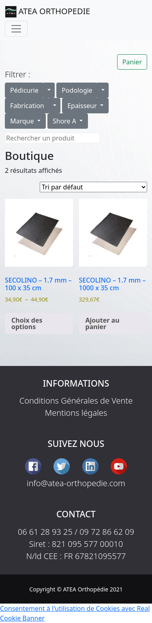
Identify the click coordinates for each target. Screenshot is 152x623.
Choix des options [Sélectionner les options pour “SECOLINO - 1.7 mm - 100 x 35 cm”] (27, 323)
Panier (132, 61)
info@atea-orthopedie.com (76, 483)
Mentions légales (76, 412)
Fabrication (27, 105)
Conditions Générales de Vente (76, 400)
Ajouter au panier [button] (103, 323)
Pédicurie (24, 90)
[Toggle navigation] (16, 29)
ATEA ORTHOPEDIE (47, 12)
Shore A (65, 121)
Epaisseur (82, 105)
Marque (23, 121)
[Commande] (93, 187)
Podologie (77, 90)
